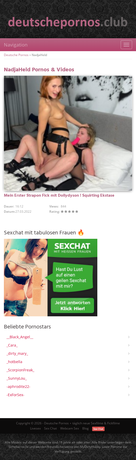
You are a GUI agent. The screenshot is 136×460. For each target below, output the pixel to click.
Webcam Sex (69, 428)
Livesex (35, 428)
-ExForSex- (15, 394)
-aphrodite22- (18, 386)
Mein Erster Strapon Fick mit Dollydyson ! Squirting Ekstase (59, 195)
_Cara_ (12, 345)
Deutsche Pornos (16, 55)
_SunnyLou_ (16, 378)
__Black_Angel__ (19, 336)
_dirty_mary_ (17, 353)
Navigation (16, 45)
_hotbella (14, 361)
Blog (85, 428)
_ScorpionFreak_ (20, 369)
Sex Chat (50, 428)
